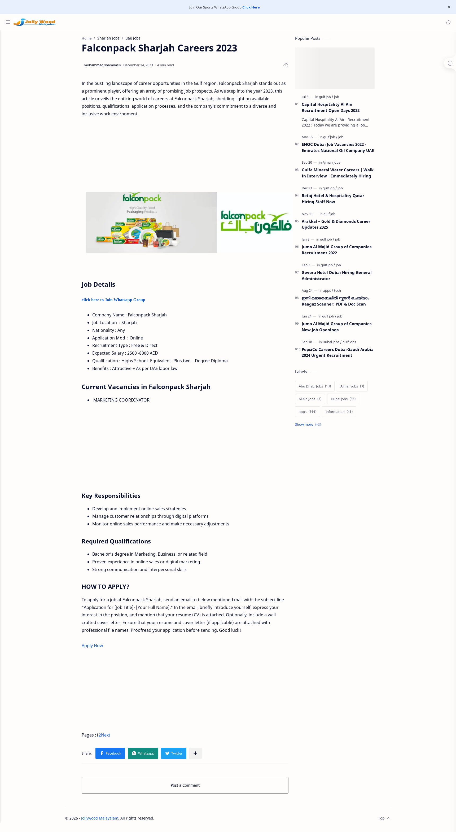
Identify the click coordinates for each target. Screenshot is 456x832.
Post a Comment (195, 787)
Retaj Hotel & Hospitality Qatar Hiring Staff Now (343, 201)
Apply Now (102, 648)
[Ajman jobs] (341, 165)
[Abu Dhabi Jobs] (324, 389)
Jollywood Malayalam (109, 820)
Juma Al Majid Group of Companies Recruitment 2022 (346, 252)
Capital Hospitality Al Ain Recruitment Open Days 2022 (340, 110)
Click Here (251, 7)
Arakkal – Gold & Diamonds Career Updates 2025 (346, 226)
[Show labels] (319, 427)
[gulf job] (336, 99)
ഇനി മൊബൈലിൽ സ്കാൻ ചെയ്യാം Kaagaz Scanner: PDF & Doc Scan (345, 303)
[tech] (347, 293)
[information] (349, 414)
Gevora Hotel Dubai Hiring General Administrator (347, 278)
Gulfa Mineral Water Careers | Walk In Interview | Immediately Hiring (347, 175)
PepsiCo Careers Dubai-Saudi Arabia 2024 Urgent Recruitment (347, 354)
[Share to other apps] (205, 755)
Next (115, 737)
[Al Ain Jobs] (320, 401)
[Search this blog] (110, 22)
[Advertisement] (194, 157)
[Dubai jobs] (342, 344)
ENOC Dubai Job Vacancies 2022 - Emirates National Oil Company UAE (348, 150)
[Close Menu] (447, 7)
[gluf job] (339, 216)
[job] (346, 99)
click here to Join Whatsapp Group (123, 302)
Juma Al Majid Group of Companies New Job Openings (346, 329)
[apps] (338, 293)
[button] (447, 22)
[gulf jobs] (359, 344)
